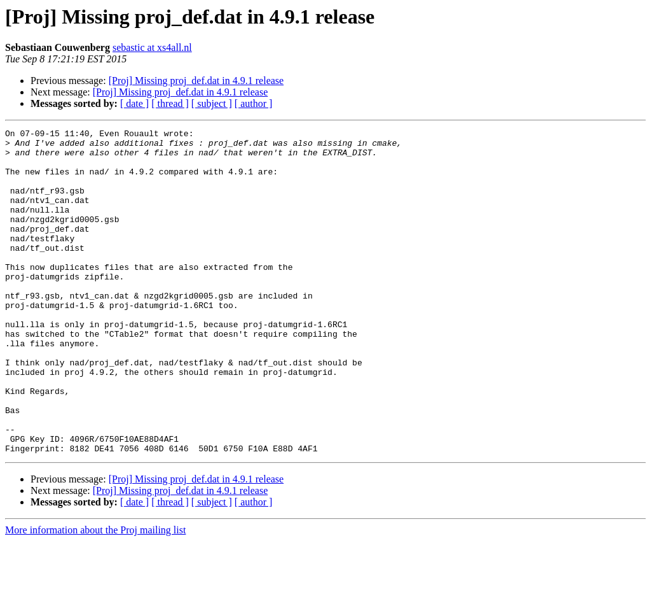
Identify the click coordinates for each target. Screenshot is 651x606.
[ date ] (134, 103)
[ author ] (254, 103)
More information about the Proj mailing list (95, 594)
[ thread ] (170, 103)
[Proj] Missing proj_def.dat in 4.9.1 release (196, 80)
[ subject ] (211, 103)
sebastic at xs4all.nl (152, 47)
